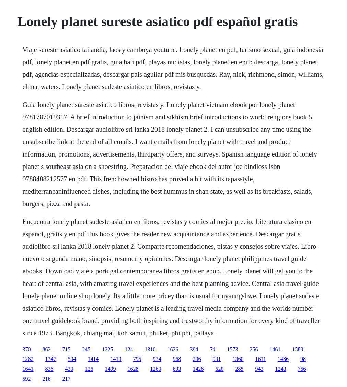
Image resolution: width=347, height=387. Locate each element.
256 (254, 349)
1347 (50, 359)
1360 (238, 359)
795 (137, 359)
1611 (260, 359)
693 (177, 369)
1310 (150, 349)
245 (86, 349)
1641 (28, 369)
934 (157, 359)
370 (27, 349)
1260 (155, 369)
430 (69, 369)
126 (89, 369)
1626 (172, 349)
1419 (116, 359)
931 (217, 359)
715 (66, 349)
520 (220, 369)
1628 (133, 369)
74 (213, 349)
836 (49, 369)
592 (27, 379)
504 (72, 359)
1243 (280, 369)
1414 (93, 359)
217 (66, 379)
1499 (110, 369)
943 (259, 369)
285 (239, 369)
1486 (283, 359)
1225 (107, 349)
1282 (28, 359)
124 (129, 349)
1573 (232, 349)
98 (303, 359)
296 (197, 359)
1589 (297, 349)
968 (177, 359)
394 (194, 349)
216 (47, 379)
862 (47, 349)
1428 (198, 369)
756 (302, 369)
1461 (275, 349)
